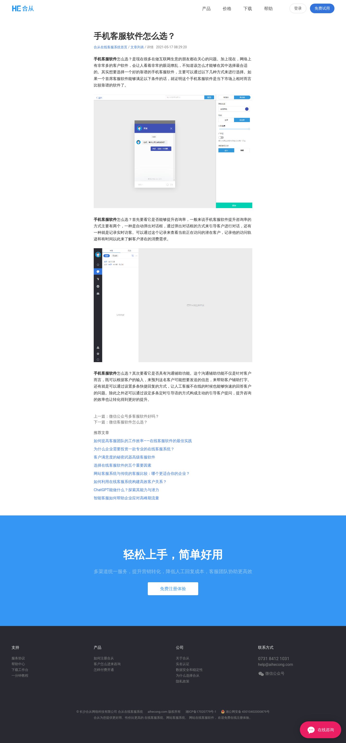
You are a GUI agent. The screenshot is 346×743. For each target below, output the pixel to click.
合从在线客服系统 (130, 711)
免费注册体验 (173, 588)
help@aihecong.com (275, 664)
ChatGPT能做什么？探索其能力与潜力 (126, 490)
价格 (227, 8)
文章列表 (137, 47)
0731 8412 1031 (273, 658)
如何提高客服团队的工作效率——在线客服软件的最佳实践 (143, 441)
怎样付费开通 (104, 670)
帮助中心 (18, 664)
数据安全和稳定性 (189, 670)
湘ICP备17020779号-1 (200, 711)
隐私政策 (182, 681)
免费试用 (322, 8)
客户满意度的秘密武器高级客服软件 (124, 457)
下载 (247, 8)
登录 (298, 8)
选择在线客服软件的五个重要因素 (122, 465)
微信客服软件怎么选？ (128, 422)
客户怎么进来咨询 (107, 664)
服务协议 (18, 658)
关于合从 (182, 658)
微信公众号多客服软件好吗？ (134, 416)
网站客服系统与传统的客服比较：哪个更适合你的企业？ (142, 473)
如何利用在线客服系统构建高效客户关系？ (130, 481)
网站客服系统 (175, 717)
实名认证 (182, 664)
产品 (206, 8)
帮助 (268, 8)
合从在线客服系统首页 (110, 47)
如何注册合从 (104, 658)
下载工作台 (20, 670)
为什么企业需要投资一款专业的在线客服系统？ (134, 449)
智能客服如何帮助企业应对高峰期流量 (126, 498)
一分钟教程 (20, 675)
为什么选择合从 (187, 675)
